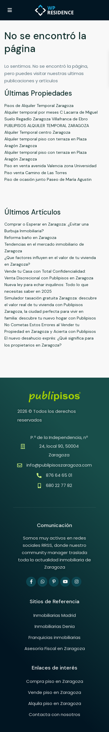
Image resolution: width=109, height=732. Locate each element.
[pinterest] (54, 582)
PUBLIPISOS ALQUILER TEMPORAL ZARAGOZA (46, 125)
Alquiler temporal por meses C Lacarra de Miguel (51, 112)
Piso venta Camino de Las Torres (35, 172)
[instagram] (76, 582)
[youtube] (65, 582)
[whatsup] (42, 582)
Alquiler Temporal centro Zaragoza (37, 132)
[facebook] (31, 582)
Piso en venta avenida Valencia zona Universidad (50, 165)
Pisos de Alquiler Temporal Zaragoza (39, 105)
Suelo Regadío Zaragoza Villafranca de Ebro (46, 119)
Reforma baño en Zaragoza (30, 237)
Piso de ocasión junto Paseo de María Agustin (48, 179)
